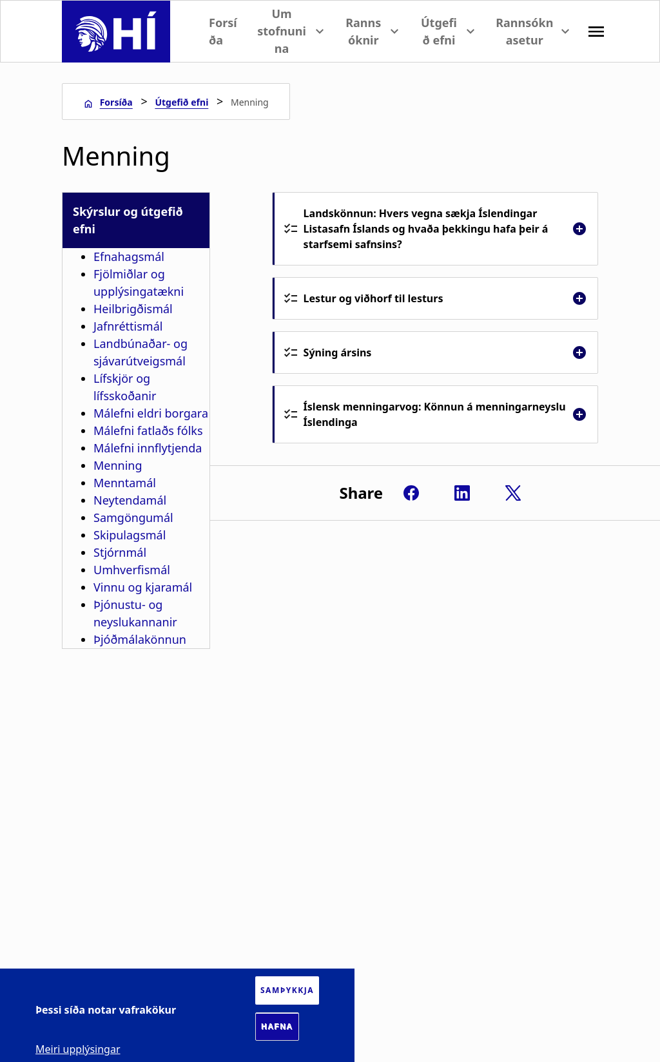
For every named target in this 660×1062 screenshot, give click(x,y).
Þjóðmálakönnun (139, 639)
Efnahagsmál (128, 256)
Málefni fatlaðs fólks (148, 430)
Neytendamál (129, 500)
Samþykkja (287, 990)
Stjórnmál (119, 552)
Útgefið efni (181, 102)
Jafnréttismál (127, 326)
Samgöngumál (133, 517)
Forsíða (223, 31)
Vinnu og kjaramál (142, 587)
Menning (117, 465)
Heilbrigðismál (133, 308)
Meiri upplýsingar (78, 1049)
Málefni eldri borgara (150, 413)
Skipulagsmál (129, 535)
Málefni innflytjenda (147, 448)
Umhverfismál (131, 569)
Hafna (277, 1026)
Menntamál (124, 482)
